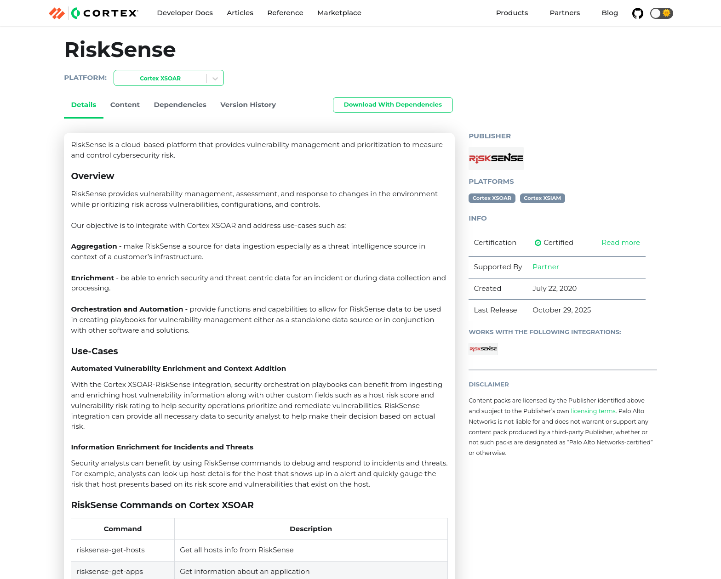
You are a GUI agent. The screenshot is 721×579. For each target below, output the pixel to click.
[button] (661, 13)
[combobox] (119, 79)
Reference (285, 12)
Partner (545, 266)
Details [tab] (83, 104)
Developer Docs (185, 12)
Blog (610, 12)
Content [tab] (125, 104)
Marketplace (339, 12)
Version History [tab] (248, 104)
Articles (240, 12)
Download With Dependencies (393, 104)
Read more (620, 242)
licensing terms (593, 411)
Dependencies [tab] (180, 104)
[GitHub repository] (637, 13)
